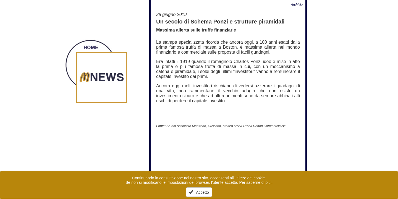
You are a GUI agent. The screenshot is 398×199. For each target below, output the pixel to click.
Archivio (297, 5)
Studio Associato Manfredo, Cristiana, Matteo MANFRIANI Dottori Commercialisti (225, 126)
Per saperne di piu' (255, 182)
